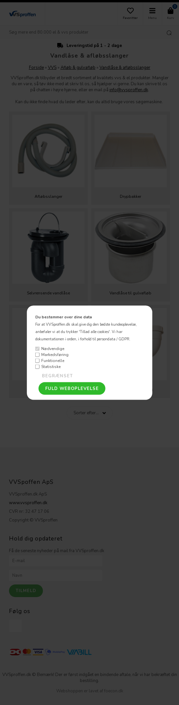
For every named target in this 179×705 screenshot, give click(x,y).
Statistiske (51, 366)
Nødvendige (52, 348)
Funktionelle (52, 360)
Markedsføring (55, 354)
